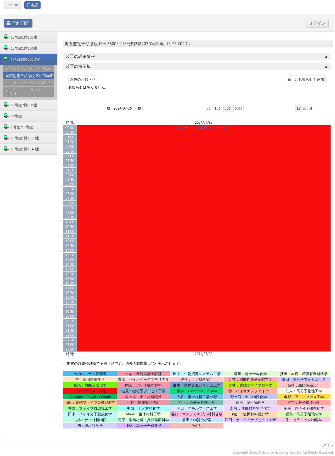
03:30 (69, 160)
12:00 (69, 240)
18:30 (69, 302)
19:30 (69, 311)
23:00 (69, 344)
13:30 (69, 255)
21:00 (69, 325)
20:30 (69, 321)
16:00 (69, 278)
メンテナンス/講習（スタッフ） (203, 127)
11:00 (69, 231)
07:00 (69, 193)
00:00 (69, 127)
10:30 (69, 226)
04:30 (69, 170)
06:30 (69, 189)
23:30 (69, 349)
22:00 (69, 335)
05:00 (69, 174)
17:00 (69, 288)
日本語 (32, 5)
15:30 (69, 274)
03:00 (69, 156)
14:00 (69, 259)
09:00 (69, 212)
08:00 (69, 203)
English (12, 5)
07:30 (69, 198)
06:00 (69, 184)
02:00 (69, 146)
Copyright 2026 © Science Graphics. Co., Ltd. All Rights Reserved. (283, 452)
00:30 (69, 132)
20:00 (69, 316)
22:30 (69, 340)
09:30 (69, 217)
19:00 (69, 307)
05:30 (69, 179)
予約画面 (18, 23)
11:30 (69, 236)
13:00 (69, 250)
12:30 (69, 245)
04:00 (69, 165)
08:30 (69, 207)
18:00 (69, 297)
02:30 (69, 151)
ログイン (317, 23)
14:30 (69, 264)
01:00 (69, 137)
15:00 (69, 269)
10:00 (69, 222)
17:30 (69, 292)
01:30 (69, 141)
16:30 (69, 283)
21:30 (69, 330)
